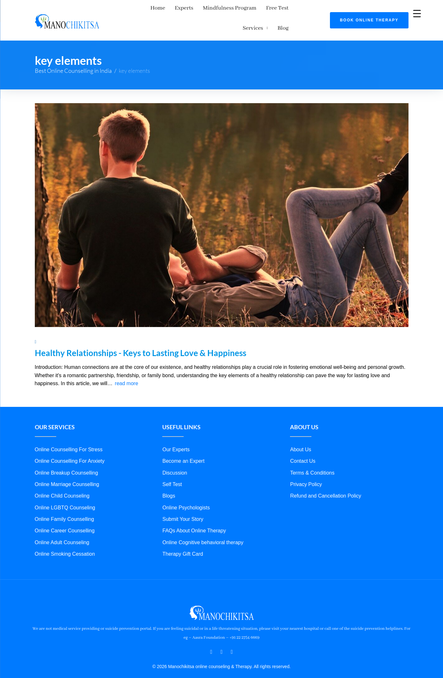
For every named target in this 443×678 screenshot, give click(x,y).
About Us (300, 435)
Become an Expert (183, 446)
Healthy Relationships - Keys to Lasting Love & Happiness (140, 338)
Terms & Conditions (312, 458)
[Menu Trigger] (417, 14)
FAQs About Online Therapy (194, 516)
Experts (160, 10)
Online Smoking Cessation (65, 539)
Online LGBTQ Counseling (65, 493)
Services (284, 10)
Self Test (172, 469)
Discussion (174, 458)
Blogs (168, 481)
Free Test (253, 10)
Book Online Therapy (369, 13)
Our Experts (175, 435)
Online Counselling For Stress (69, 435)
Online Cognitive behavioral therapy (202, 527)
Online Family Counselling (64, 504)
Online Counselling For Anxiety (70, 446)
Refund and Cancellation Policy (325, 481)
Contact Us (302, 446)
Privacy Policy (306, 469)
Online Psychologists (186, 493)
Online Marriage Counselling (67, 469)
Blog (314, 10)
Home (134, 10)
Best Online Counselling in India (73, 55)
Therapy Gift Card (182, 539)
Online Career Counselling (65, 516)
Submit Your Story (182, 504)
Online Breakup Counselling (66, 458)
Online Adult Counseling (62, 527)
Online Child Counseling (62, 481)
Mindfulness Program (206, 10)
